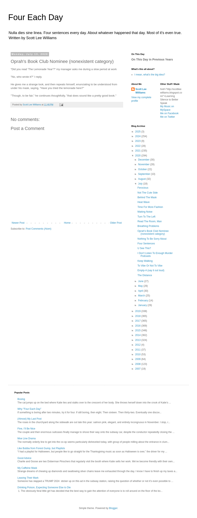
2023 (138, 141)
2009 (138, 359)
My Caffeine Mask (27, 468)
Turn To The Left (146, 216)
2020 (138, 155)
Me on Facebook (169, 113)
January (143, 305)
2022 (138, 146)
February (143, 300)
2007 (138, 368)
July (140, 183)
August (142, 179)
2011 (138, 349)
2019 (138, 311)
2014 (138, 335)
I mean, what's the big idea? (149, 74)
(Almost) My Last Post (29, 418)
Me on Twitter (167, 116)
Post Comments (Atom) (38, 228)
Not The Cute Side (147, 192)
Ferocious (142, 187)
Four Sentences (146, 243)
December (144, 159)
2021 (138, 150)
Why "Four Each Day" (29, 409)
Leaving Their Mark (28, 477)
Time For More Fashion (150, 207)
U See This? (144, 248)
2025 (138, 131)
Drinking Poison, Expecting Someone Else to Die (44, 487)
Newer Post (18, 222)
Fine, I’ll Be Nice (26, 428)
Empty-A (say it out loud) (150, 270)
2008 (138, 364)
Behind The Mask (147, 197)
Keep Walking (145, 261)
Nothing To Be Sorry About (151, 238)
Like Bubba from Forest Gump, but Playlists (41, 448)
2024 (138, 136)
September (144, 174)
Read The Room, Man (149, 221)
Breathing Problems (148, 226)
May (140, 286)
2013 (138, 340)
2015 (138, 330)
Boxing (21, 399)
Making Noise (144, 211)
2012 (138, 344)
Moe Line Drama (26, 438)
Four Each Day (35, 17)
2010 (138, 354)
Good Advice (24, 458)
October (143, 169)
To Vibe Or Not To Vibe (149, 265)
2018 (138, 316)
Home (67, 222)
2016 (138, 325)
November (144, 164)
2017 (138, 320)
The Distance (144, 275)
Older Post (116, 222)
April (141, 290)
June (141, 281)
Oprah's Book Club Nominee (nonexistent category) (153, 232)
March (142, 295)
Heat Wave (143, 202)
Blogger (113, 508)
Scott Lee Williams (141, 91)
